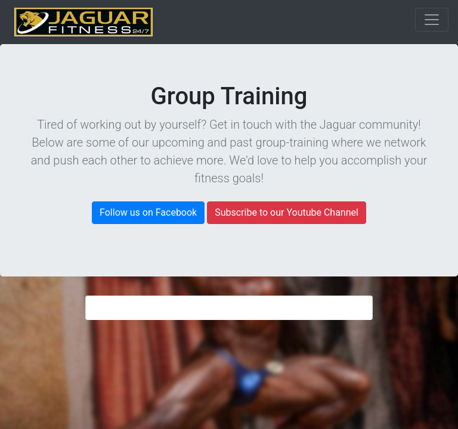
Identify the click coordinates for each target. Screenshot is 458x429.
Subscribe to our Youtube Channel (286, 212)
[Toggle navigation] (431, 20)
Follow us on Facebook (148, 212)
